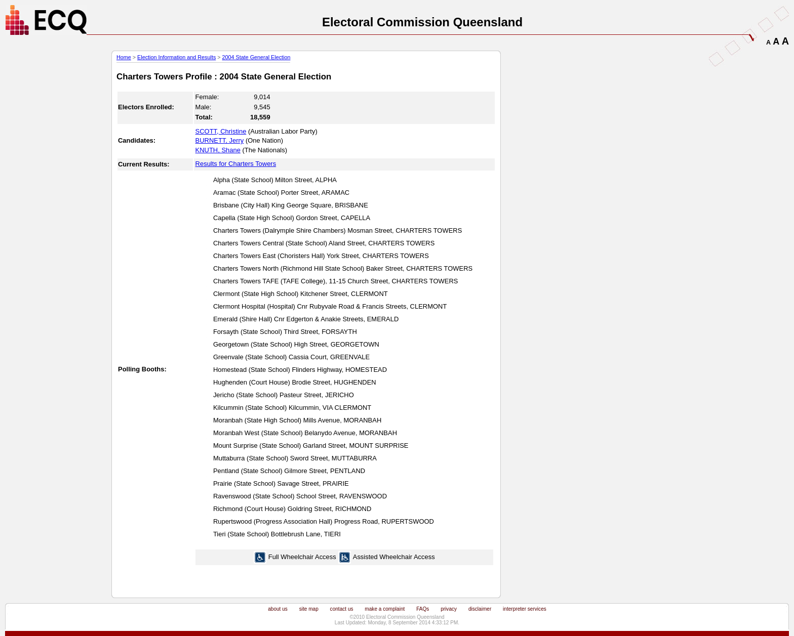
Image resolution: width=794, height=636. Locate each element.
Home (123, 57)
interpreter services (524, 609)
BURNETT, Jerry (219, 140)
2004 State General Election (256, 57)
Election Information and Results (176, 57)
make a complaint (385, 609)
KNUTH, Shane (218, 150)
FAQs (422, 609)
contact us (341, 609)
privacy (449, 609)
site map (309, 609)
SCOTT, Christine (221, 131)
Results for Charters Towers (235, 163)
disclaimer (479, 609)
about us (278, 609)
